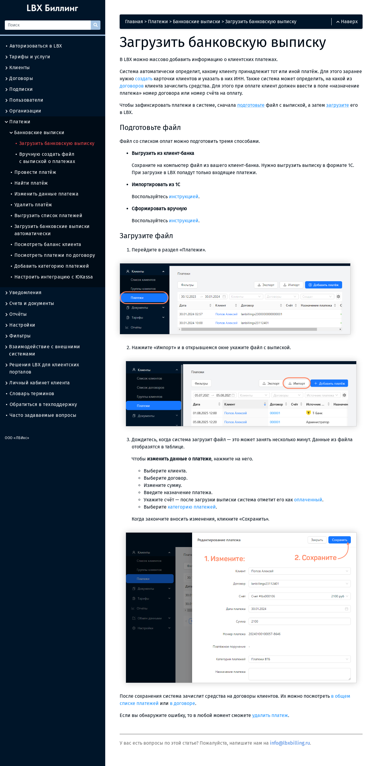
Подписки (19, 89)
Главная (134, 21)
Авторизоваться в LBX (34, 46)
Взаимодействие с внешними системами (42, 350)
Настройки (20, 325)
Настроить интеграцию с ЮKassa (52, 277)
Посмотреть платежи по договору (53, 255)
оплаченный (308, 500)
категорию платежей (192, 507)
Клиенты (17, 67)
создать (143, 79)
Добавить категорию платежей (50, 266)
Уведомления (23, 292)
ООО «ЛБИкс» (17, 438)
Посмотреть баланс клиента (46, 244)
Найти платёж (29, 183)
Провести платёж (33, 172)
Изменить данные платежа (44, 194)
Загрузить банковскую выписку (55, 143)
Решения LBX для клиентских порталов (42, 368)
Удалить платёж (31, 205)
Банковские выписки (37, 132)
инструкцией (183, 196)
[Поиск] (48, 25)
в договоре (182, 703)
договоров (132, 86)
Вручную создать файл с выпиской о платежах (45, 157)
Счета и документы (29, 303)
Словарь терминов (30, 393)
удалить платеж (270, 715)
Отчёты (16, 314)
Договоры (19, 78)
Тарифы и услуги (28, 56)
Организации (23, 111)
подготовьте (251, 105)
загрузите (337, 105)
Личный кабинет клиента (37, 382)
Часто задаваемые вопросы (41, 415)
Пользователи (24, 100)
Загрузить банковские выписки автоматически (50, 229)
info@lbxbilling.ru (290, 743)
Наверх (347, 21)
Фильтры (18, 336)
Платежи (18, 121)
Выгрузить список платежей (46, 215)
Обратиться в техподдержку (41, 404)
